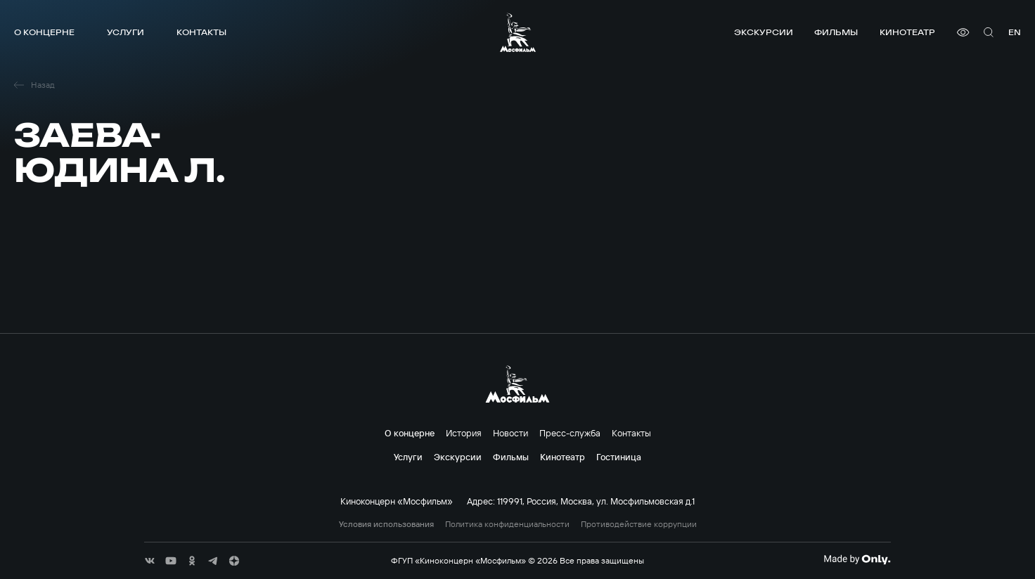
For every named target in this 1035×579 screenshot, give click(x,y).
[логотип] (518, 32)
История (464, 432)
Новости (510, 432)
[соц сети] (149, 560)
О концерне (44, 32)
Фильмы (836, 32)
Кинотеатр (907, 32)
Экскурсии (763, 32)
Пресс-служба (569, 432)
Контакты (201, 32)
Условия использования (386, 524)
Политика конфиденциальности (507, 524)
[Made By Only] (856, 559)
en (1014, 32)
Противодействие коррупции (639, 524)
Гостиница (618, 456)
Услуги (125, 32)
